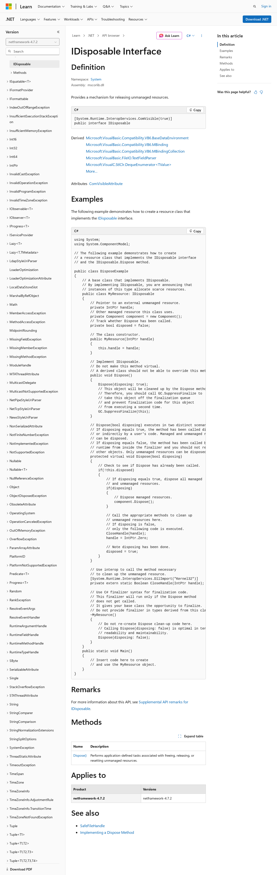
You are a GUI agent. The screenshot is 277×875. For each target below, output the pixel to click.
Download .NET (257, 19)
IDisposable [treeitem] (21, 64)
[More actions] (202, 36)
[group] (138, 457)
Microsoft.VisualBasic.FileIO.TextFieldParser (121, 157)
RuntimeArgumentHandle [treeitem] (28, 626)
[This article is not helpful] (261, 92)
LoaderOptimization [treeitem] (24, 269)
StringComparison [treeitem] (23, 721)
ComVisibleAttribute (106, 183)
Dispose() (80, 755)
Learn (76, 35)
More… (92, 171)
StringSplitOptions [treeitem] (23, 739)
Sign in (266, 6)
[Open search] (254, 6)
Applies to (227, 69)
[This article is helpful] (255, 92)
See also (226, 75)
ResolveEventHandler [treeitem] (25, 617)
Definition (227, 44)
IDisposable (107, 217)
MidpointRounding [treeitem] (23, 330)
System (96, 79)
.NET (91, 35)
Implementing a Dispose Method (107, 832)
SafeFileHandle (92, 825)
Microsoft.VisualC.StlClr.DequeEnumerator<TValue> (129, 164)
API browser (111, 35)
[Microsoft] (9, 6)
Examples (226, 50)
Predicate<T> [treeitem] (20, 573)
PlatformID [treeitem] (17, 556)
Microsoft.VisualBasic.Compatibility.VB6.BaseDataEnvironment (137, 137)
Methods (226, 63)
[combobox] (32, 42)
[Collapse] (58, 32)
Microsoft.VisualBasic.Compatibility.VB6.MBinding (127, 144)
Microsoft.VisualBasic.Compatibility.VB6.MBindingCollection (135, 151)
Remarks (226, 57)
